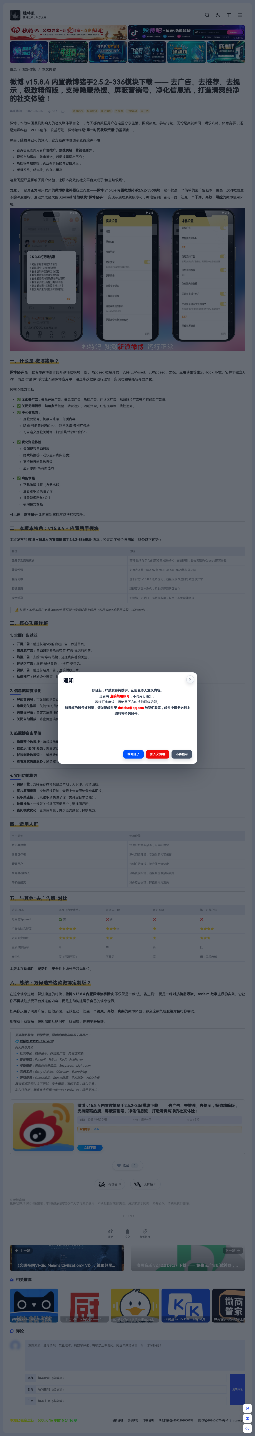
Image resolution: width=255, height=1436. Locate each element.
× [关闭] (190, 679)
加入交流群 (157, 754)
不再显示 (182, 754)
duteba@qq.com (131, 708)
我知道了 (133, 754)
